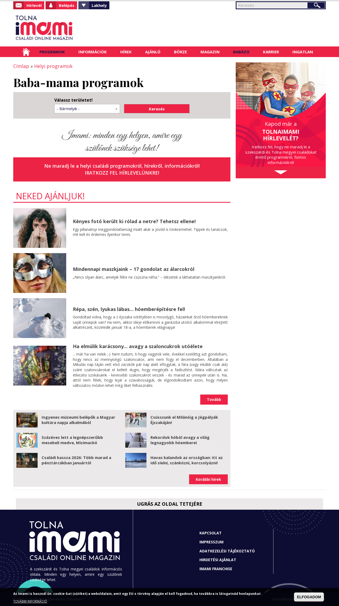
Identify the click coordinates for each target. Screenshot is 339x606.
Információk (92, 51)
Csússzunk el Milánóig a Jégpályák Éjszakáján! (184, 419)
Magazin (210, 51)
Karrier (271, 51)
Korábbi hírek (208, 479)
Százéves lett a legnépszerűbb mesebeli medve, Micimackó (72, 440)
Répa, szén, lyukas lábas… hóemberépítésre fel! (129, 309)
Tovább (214, 399)
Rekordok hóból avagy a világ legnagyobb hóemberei (179, 440)
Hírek (126, 51)
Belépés (66, 5)
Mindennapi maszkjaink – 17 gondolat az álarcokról (133, 269)
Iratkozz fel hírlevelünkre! (122, 173)
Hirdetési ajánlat (217, 559)
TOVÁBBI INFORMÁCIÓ (30, 601)
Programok (52, 51)
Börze (180, 51)
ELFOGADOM (309, 597)
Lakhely (99, 5)
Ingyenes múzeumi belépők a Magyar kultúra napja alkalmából (78, 419)
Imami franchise (215, 568)
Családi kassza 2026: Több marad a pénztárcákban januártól (76, 460)
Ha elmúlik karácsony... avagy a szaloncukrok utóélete (138, 346)
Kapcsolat (210, 532)
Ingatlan (302, 51)
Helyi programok (53, 66)
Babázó (241, 51)
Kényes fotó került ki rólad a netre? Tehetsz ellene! (134, 221)
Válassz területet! (73, 100)
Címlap (26, 51)
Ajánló (152, 51)
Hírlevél (34, 5)
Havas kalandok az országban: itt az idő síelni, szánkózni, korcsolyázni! (186, 460)
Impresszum (211, 541)
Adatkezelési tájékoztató (227, 550)
